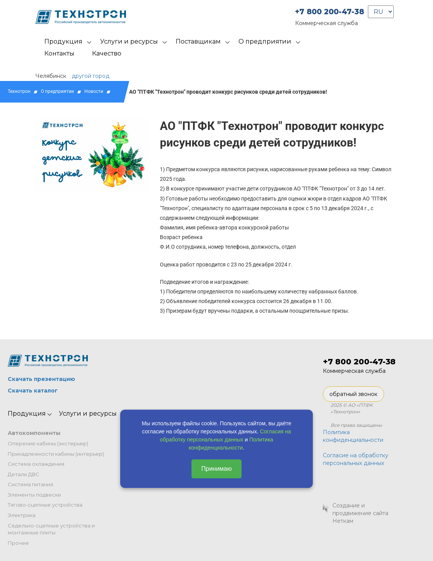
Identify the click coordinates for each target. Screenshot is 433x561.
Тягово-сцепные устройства (45, 505)
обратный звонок (353, 394)
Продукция (63, 41)
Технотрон (19, 91)
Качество (106, 53)
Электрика (21, 515)
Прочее (18, 543)
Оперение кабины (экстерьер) (48, 443)
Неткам (342, 520)
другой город (90, 75)
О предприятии (264, 41)
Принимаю (216, 468)
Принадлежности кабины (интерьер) (56, 454)
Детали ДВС (23, 474)
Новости (93, 91)
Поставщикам (198, 41)
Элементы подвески (34, 495)
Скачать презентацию (41, 379)
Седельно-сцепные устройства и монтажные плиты (51, 529)
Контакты (59, 53)
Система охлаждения (36, 464)
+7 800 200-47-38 (329, 11)
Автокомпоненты (34, 433)
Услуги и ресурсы (129, 41)
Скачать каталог (33, 390)
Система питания (30, 484)
